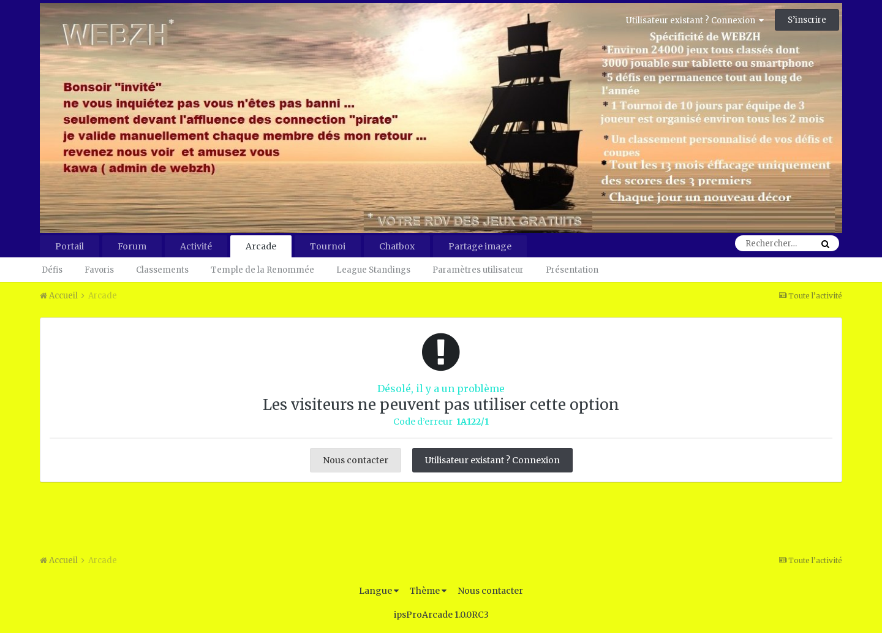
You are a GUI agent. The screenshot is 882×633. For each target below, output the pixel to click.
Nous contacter (355, 460)
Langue (379, 590)
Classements (162, 270)
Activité (196, 246)
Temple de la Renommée (262, 270)
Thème (428, 590)
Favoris (99, 270)
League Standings (373, 270)
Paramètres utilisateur (478, 270)
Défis (52, 270)
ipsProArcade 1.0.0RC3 (441, 614)
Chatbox (397, 246)
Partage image (479, 246)
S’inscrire (807, 20)
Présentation (572, 270)
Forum (132, 246)
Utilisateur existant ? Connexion (695, 20)
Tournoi (327, 246)
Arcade (261, 246)
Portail (69, 246)
